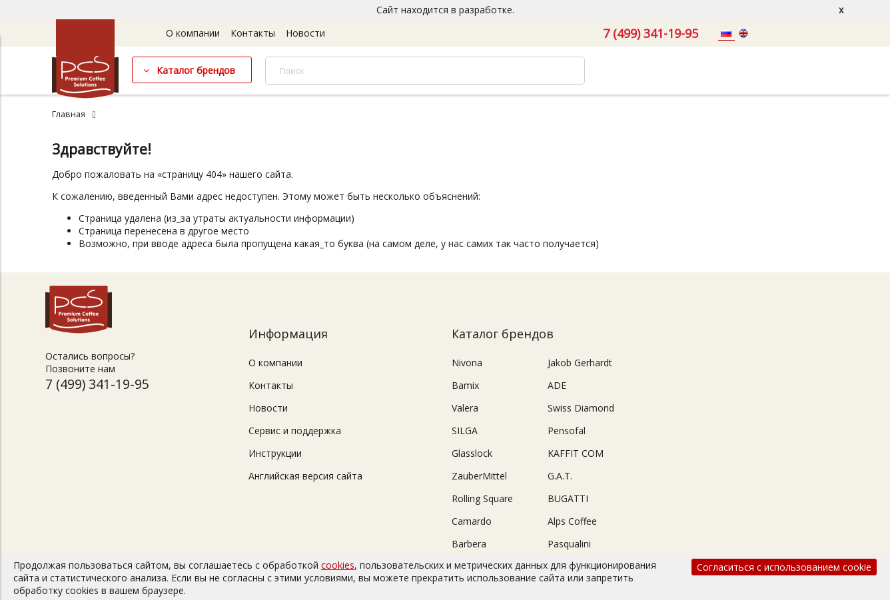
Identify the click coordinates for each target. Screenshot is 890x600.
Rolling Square (482, 498)
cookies (337, 565)
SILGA (465, 430)
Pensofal (567, 430)
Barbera (469, 543)
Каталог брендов (196, 70)
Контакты (252, 33)
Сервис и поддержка (294, 430)
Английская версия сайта (305, 475)
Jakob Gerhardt (580, 362)
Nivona (467, 362)
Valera (465, 408)
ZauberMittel (479, 475)
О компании (193, 33)
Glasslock (472, 453)
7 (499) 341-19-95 (650, 33)
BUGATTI (568, 498)
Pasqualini (569, 543)
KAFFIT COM (576, 453)
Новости (305, 33)
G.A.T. (560, 475)
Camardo (472, 521)
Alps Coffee (572, 521)
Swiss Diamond (581, 408)
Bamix (465, 385)
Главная (68, 114)
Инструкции (275, 453)
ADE (557, 385)
